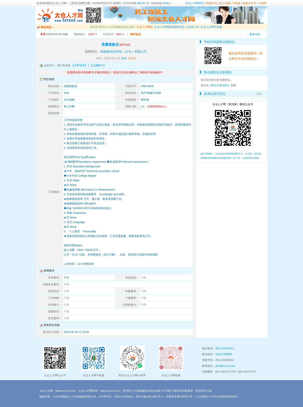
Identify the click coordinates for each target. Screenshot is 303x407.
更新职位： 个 (86, 34)
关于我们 (167, 390)
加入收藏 (224, 3)
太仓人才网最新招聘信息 (169, 26)
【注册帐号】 (98, 65)
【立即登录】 (79, 65)
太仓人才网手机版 (211, 26)
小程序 (262, 3)
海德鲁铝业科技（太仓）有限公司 (123, 51)
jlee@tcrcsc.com (225, 365)
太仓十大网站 (144, 26)
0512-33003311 (224, 348)
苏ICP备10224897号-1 (149, 396)
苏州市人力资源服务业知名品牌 (142, 390)
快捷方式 (211, 3)
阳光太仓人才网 (56, 3)
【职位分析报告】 (220, 85)
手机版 (236, 3)
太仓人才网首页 (194, 3)
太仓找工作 (192, 26)
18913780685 (223, 354)
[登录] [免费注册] (80, 3)
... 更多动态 (253, 34)
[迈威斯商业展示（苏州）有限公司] (206, 34)
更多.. (259, 93)
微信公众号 (249, 3)
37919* (169, 34)
